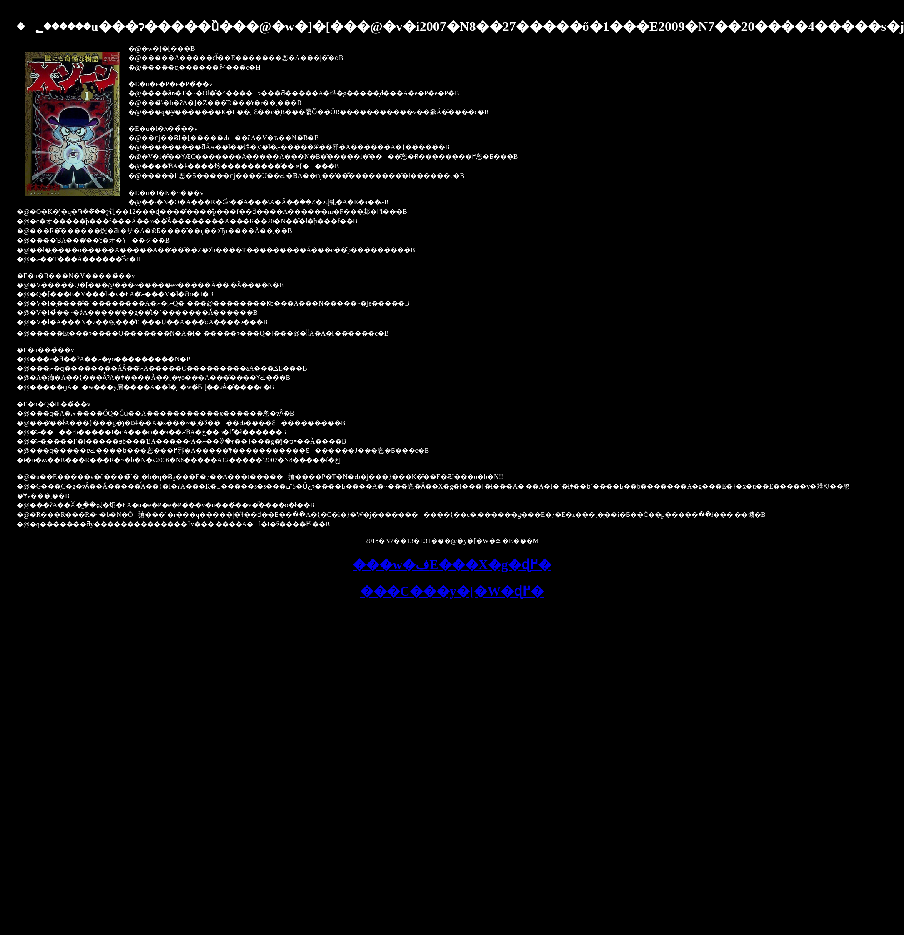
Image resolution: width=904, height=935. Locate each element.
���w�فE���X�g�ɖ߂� (452, 564)
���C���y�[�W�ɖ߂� (452, 591)
